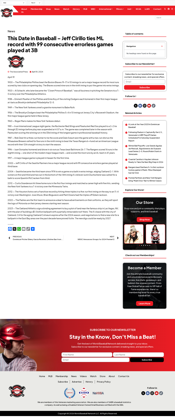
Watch (67, 9)
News (58, 9)
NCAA (140, 9)
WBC (94, 9)
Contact (159, 9)
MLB (87, 9)
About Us (25, 10)
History (77, 9)
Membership (38, 9)
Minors (121, 9)
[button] (162, 46)
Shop (49, 9)
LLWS (148, 9)
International (106, 9)
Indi (130, 9)
